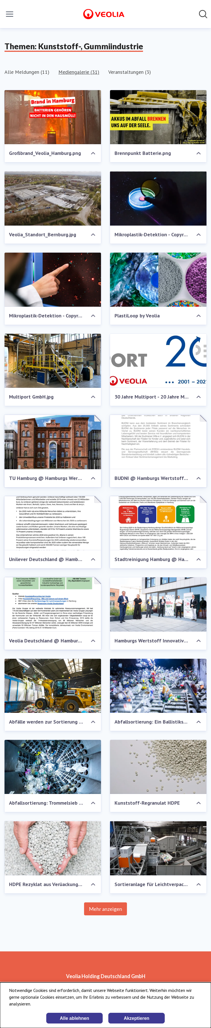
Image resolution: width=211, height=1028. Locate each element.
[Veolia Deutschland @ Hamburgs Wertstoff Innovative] (53, 604)
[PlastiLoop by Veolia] (158, 280)
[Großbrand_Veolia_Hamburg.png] (53, 117)
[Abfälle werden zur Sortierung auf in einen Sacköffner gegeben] (53, 686)
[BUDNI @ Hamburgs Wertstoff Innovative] (158, 442)
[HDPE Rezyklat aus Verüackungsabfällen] (53, 848)
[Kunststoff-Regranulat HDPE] (158, 767)
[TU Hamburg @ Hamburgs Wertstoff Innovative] (53, 442)
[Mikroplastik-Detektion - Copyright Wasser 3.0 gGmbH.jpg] (53, 280)
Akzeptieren (137, 1018)
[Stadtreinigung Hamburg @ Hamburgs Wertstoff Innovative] (158, 523)
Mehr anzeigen (105, 909)
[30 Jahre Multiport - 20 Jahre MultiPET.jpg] (158, 361)
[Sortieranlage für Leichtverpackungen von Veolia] (158, 848)
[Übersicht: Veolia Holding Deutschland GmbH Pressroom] (104, 14)
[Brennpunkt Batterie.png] (158, 117)
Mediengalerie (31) (78, 72)
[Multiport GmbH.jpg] (53, 361)
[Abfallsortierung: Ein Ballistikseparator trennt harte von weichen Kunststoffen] (158, 686)
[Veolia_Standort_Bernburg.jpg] (53, 198)
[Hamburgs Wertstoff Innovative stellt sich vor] (158, 604)
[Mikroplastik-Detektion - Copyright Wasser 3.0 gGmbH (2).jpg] (158, 198)
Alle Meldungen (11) (27, 72)
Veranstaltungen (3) (129, 72)
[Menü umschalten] (9, 14)
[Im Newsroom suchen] (203, 14)
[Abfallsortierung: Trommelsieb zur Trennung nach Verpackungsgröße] (53, 767)
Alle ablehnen (74, 1018)
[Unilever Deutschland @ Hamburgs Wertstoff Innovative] (53, 523)
